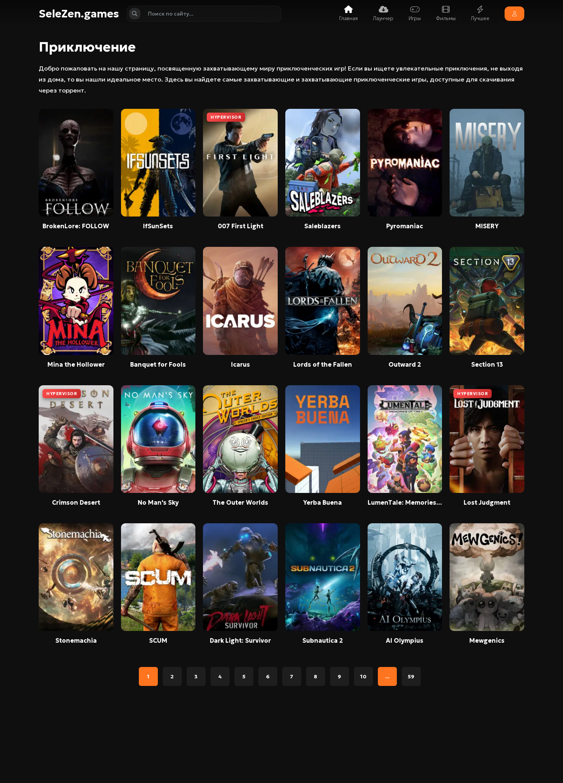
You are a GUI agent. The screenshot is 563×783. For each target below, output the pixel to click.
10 (363, 676)
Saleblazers (322, 226)
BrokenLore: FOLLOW (75, 226)
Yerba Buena (322, 502)
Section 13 (487, 364)
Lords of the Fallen (322, 364)
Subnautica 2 (322, 640)
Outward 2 (404, 364)
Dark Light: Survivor (240, 640)
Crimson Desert (76, 502)
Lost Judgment (487, 502)
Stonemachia (76, 640)
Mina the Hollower (76, 364)
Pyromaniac (404, 226)
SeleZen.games (79, 13)
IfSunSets (158, 226)
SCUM (158, 640)
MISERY (487, 226)
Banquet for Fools (158, 364)
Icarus (240, 364)
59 (411, 676)
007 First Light (240, 226)
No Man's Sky (158, 502)
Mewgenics (487, 640)
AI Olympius (404, 640)
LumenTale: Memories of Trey (405, 502)
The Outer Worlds (240, 502)
